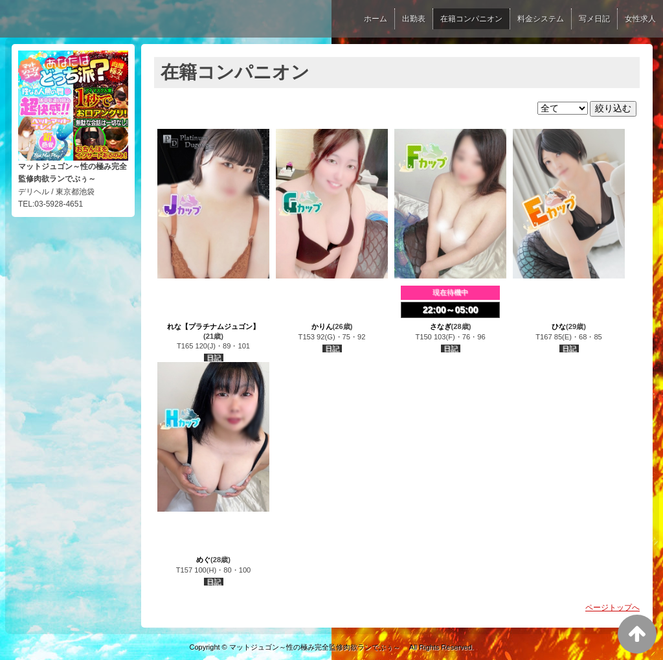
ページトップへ (612, 607)
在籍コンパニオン (471, 18)
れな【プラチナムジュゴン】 (213, 326)
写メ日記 (594, 18)
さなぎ (440, 326)
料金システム (540, 18)
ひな (559, 326)
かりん (322, 326)
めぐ (203, 559)
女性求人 (640, 18)
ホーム (375, 18)
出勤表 (413, 18)
